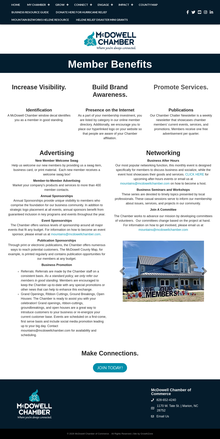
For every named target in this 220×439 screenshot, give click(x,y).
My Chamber (36, 4)
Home (15, 4)
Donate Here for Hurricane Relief (81, 12)
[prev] (122, 271)
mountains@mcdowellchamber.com (75, 234)
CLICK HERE (194, 174)
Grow (60, 4)
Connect (81, 4)
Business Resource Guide (30, 12)
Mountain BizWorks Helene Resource (40, 19)
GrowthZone (147, 433)
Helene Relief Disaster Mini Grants (102, 19)
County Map (148, 4)
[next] (204, 271)
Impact (124, 4)
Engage (103, 4)
